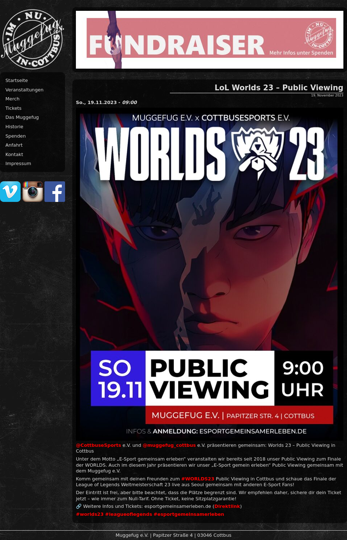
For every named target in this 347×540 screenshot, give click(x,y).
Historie (14, 126)
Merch (12, 98)
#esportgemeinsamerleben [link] (189, 514)
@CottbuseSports (98, 445)
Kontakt (14, 154)
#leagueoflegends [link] (128, 514)
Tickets (13, 108)
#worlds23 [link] (90, 514)
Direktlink (227, 506)
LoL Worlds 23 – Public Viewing (279, 87)
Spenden (15, 136)
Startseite (16, 80)
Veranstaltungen (24, 89)
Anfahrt (14, 145)
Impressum (18, 163)
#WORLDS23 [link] (197, 478)
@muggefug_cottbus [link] (169, 445)
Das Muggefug (22, 117)
